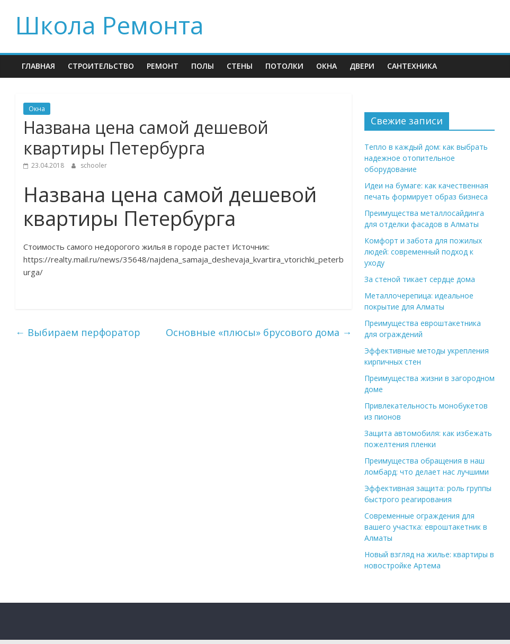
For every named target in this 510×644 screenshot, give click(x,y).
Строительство (101, 66)
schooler (93, 165)
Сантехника (412, 66)
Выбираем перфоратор (77, 332)
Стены (240, 66)
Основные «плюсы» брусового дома (259, 332)
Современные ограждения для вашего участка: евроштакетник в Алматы (425, 527)
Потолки (284, 66)
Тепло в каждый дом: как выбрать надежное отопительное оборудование (426, 158)
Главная (38, 66)
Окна (326, 66)
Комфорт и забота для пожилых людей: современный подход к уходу (423, 251)
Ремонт (162, 66)
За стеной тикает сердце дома (419, 279)
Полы (202, 66)
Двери (362, 66)
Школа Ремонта (109, 24)
